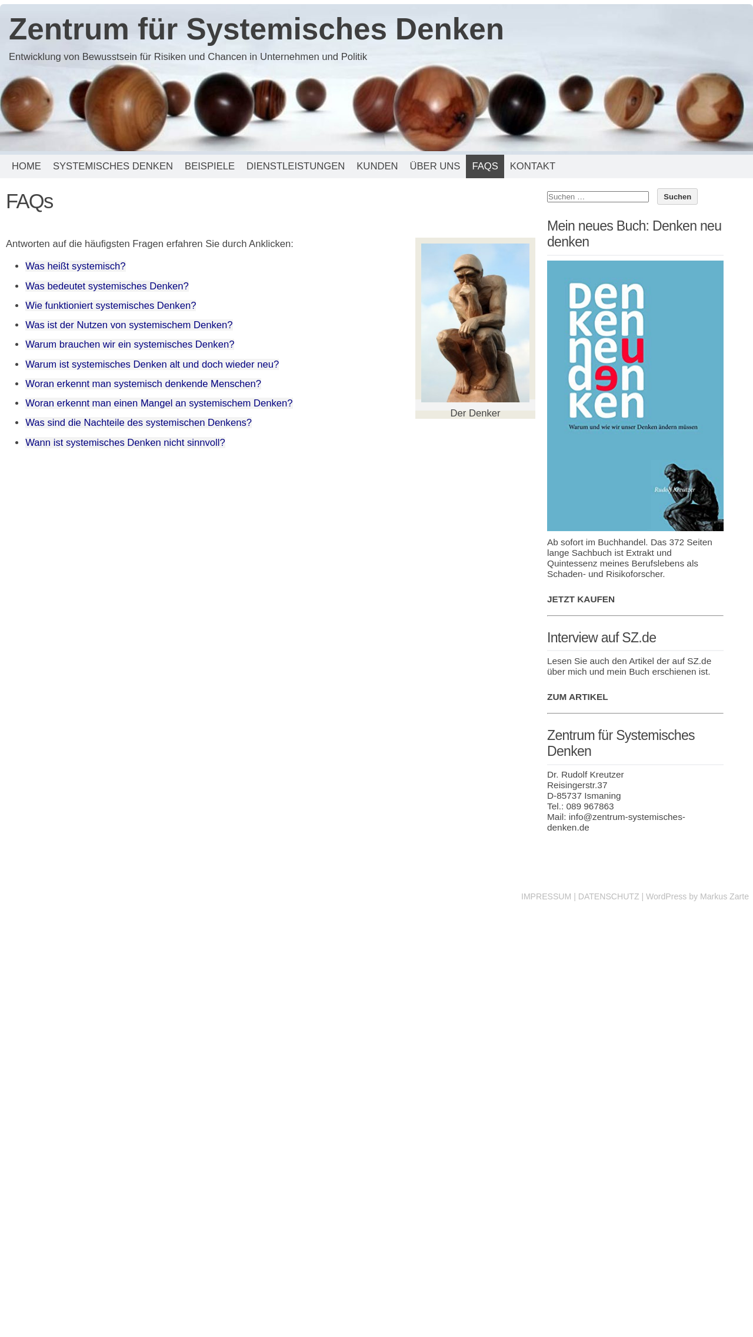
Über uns (434, 166)
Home (26, 166)
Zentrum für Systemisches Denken (256, 29)
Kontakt (532, 166)
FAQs (485, 166)
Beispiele (210, 166)
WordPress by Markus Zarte (697, 896)
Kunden (377, 166)
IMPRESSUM (546, 896)
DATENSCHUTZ (608, 896)
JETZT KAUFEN (581, 599)
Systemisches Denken (113, 166)
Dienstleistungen (295, 166)
